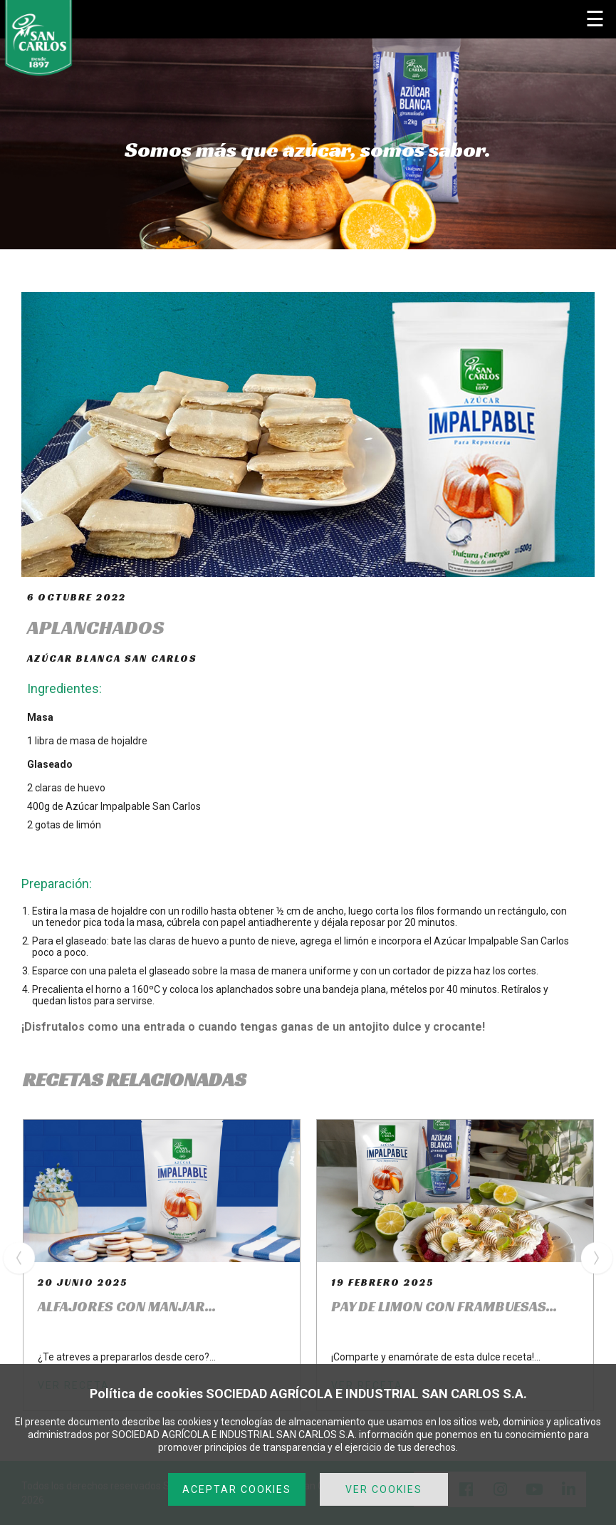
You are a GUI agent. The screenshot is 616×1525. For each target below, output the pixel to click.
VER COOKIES (383, 1489)
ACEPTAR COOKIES (236, 1489)
